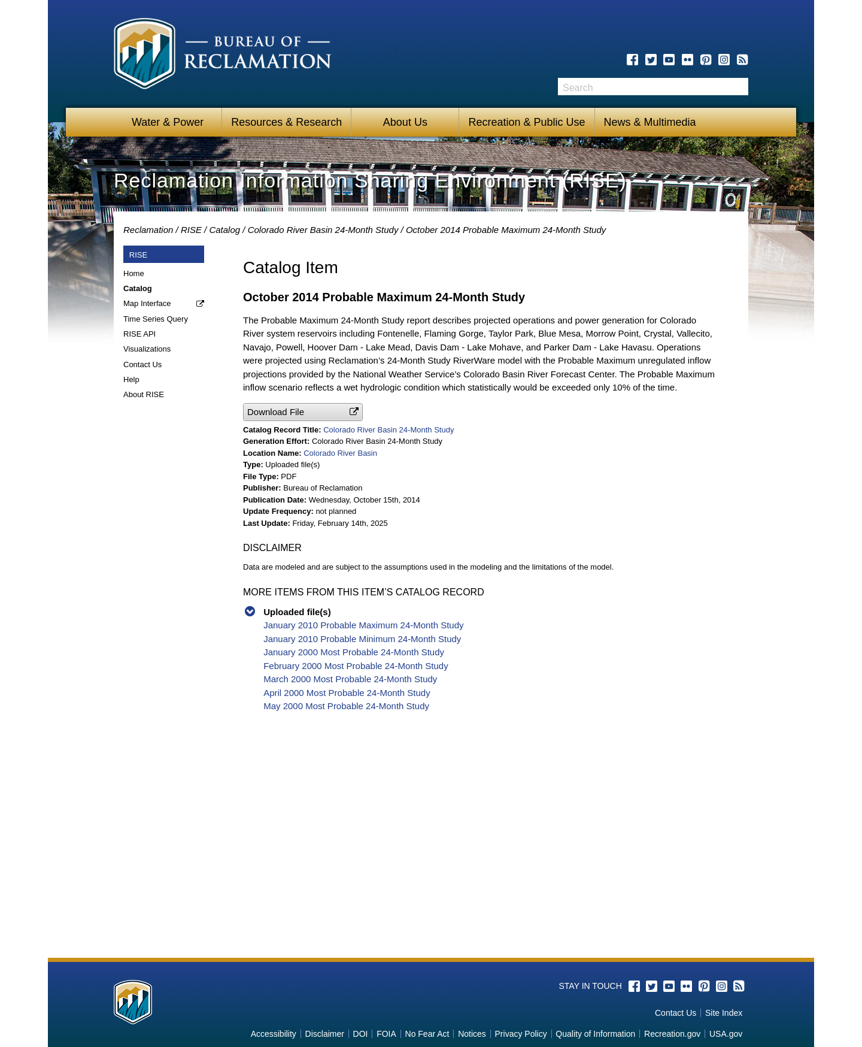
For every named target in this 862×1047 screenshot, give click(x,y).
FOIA (386, 1034)
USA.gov (725, 1034)
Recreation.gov (672, 1034)
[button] (303, 411)
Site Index (723, 1013)
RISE (191, 230)
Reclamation (148, 230)
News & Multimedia (650, 122)
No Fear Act (427, 1034)
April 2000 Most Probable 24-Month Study (346, 693)
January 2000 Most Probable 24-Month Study (353, 652)
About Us (405, 122)
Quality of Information (595, 1034)
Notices (472, 1034)
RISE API (139, 333)
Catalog (224, 230)
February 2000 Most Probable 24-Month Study (355, 666)
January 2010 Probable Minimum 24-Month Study (362, 639)
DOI (360, 1034)
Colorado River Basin (340, 453)
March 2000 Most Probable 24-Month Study (350, 679)
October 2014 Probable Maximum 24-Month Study (506, 230)
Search (739, 86)
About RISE (143, 394)
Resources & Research (286, 122)
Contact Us (142, 364)
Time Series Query (155, 318)
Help (131, 379)
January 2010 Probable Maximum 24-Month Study (363, 625)
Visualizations (147, 348)
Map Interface (147, 303)
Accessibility (273, 1034)
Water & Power (168, 122)
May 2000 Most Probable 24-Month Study (346, 706)
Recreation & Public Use (526, 122)
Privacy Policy (521, 1034)
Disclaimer (324, 1034)
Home (133, 273)
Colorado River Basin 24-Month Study (323, 230)
